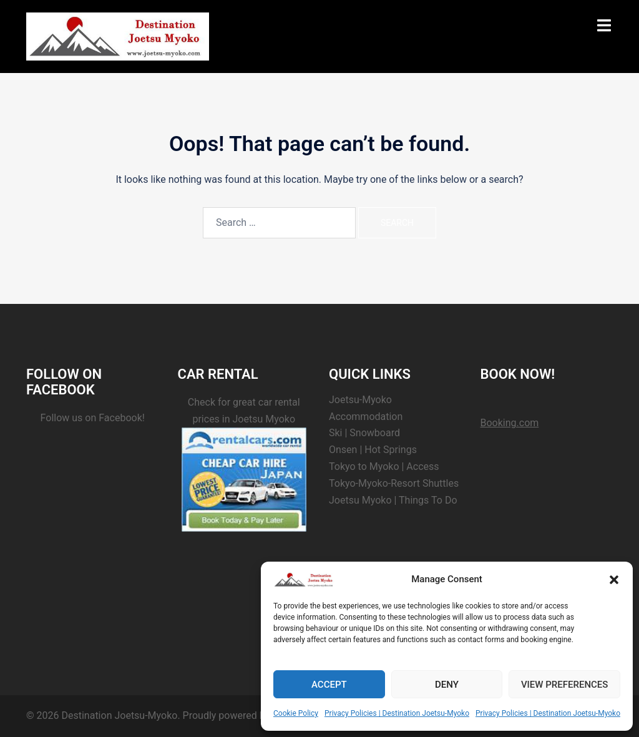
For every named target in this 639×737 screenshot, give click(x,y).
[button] (614, 579)
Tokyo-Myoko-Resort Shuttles (394, 483)
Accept (329, 684)
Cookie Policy (295, 713)
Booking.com (509, 423)
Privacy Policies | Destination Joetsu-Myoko (396, 713)
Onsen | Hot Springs (373, 450)
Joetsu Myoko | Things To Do (393, 500)
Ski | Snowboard (364, 433)
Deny (447, 684)
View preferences (564, 684)
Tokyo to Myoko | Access (384, 466)
